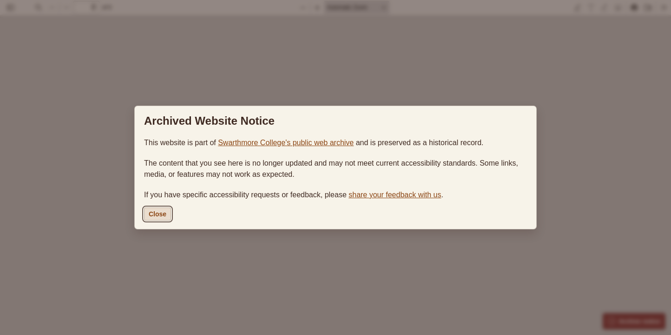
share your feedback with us (395, 195)
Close (157, 214)
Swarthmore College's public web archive (286, 143)
